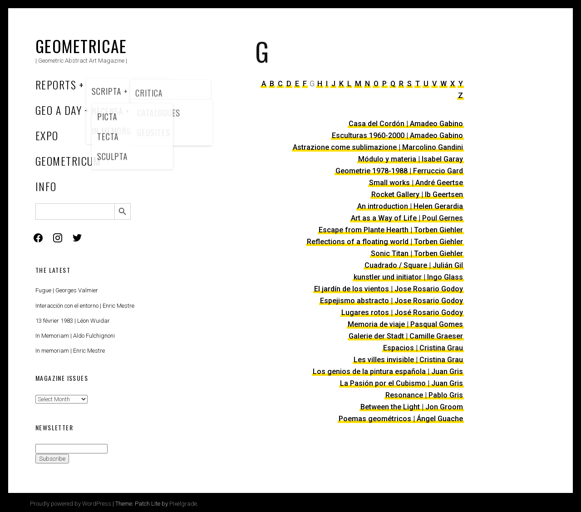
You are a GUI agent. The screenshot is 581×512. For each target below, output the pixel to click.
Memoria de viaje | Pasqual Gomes (405, 324)
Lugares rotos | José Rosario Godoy (402, 312)
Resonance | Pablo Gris (424, 395)
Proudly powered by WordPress (70, 503)
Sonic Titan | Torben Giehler (417, 253)
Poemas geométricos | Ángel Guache (401, 418)
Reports (55, 84)
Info (46, 186)
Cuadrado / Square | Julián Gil (413, 265)
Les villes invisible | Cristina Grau (408, 359)
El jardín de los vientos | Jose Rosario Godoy (388, 289)
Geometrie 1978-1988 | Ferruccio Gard (399, 171)
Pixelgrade (183, 503)
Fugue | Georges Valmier (66, 290)
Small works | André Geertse (416, 182)
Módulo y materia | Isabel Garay (410, 159)
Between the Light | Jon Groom (411, 407)
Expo (47, 135)
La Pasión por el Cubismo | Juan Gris (401, 383)
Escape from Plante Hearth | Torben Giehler (391, 230)
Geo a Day (58, 110)
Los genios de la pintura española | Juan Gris (388, 371)
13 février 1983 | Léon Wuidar (72, 320)
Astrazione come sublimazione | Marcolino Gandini (378, 147)
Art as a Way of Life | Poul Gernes (407, 218)
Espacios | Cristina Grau (423, 348)
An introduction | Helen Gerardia (410, 206)
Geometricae (81, 46)
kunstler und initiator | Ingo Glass (408, 277)
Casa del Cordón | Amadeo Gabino (406, 123)
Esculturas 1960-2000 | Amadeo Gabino (397, 135)
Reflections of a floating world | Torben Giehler (385, 241)
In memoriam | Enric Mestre (70, 350)
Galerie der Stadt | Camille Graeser (406, 336)
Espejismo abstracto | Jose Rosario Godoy (391, 300)
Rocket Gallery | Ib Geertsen (417, 194)
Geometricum (68, 161)
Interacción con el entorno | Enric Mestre (84, 305)
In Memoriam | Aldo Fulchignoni (75, 335)
